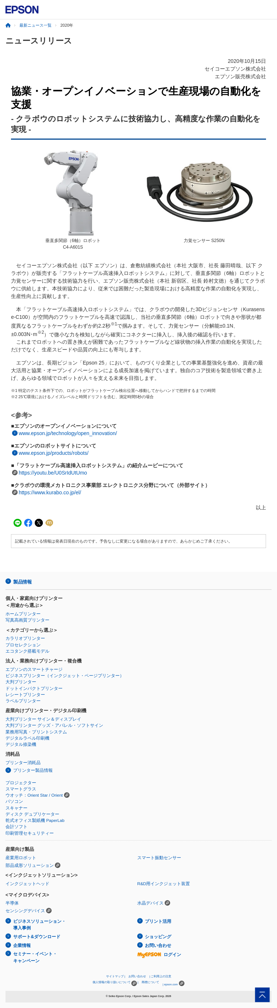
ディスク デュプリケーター (32, 814)
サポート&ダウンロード (36, 936)
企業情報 (22, 945)
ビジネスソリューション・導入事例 (39, 925)
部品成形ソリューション (29, 865)
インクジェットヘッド (27, 883)
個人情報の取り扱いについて (115, 983)
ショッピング (158, 936)
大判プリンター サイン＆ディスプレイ (43, 719)
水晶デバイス (150, 903)
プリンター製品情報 (33, 770)
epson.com (171, 984)
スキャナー (16, 808)
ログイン (159, 955)
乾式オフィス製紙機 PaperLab (34, 820)
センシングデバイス (25, 911)
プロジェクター (20, 783)
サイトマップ (115, 976)
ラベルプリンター (23, 701)
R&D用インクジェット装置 (163, 883)
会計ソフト (16, 826)
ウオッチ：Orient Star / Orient (34, 795)
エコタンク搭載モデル (27, 651)
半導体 (12, 903)
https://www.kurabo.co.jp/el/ (50, 492)
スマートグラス (20, 789)
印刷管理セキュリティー (29, 833)
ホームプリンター (23, 614)
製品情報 (22, 582)
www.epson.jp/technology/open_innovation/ (68, 433)
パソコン (14, 801)
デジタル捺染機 (20, 744)
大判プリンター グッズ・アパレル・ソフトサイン (54, 725)
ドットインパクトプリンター (34, 688)
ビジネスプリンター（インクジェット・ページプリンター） (64, 675)
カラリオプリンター (25, 638)
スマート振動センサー (159, 858)
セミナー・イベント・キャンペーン (35, 957)
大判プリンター (20, 682)
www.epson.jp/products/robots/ (54, 453)
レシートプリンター (25, 694)
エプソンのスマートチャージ (34, 669)
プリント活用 (158, 921)
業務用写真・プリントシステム (36, 732)
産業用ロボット (20, 858)
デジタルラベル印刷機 (27, 738)
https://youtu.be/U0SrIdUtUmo (53, 473)
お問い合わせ (158, 945)
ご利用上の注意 (161, 976)
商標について (150, 982)
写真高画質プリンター (27, 620)
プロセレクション (23, 645)
